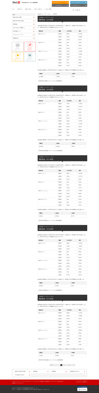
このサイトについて (16, 381)
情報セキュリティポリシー (18, 383)
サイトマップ (53, 381)
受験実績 (55, 14)
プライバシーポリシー (26, 381)
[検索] (78, 10)
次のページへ (71, 365)
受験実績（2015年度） (46, 299)
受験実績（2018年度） (46, 89)
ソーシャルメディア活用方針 (38, 381)
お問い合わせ (60, 381)
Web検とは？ (20, 9)
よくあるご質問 (47, 9)
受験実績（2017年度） (46, 159)
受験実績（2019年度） (46, 20)
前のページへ (53, 365)
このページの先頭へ (82, 381)
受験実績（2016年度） (46, 229)
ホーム (13, 9)
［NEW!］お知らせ (37, 9)
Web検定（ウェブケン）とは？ (44, 14)
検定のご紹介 (28, 9)
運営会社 (47, 381)
